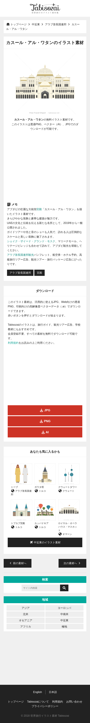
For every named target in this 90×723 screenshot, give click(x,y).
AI (45, 432)
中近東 (36, 24)
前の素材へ (17, 563)
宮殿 (39, 209)
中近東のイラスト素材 (45, 542)
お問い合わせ (74, 701)
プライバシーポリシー (45, 706)
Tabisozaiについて (38, 701)
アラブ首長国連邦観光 (20, 254)
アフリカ (25, 626)
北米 (25, 614)
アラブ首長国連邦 (55, 24)
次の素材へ (72, 563)
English (37, 692)
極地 (64, 626)
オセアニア (25, 620)
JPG (45, 410)
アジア (26, 608)
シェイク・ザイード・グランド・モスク (31, 241)
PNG (45, 421)
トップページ (16, 24)
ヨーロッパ (64, 608)
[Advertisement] (45, 166)
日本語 (53, 692)
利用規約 (13, 342)
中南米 (64, 614)
